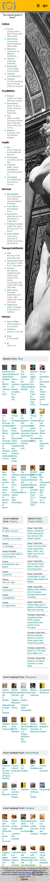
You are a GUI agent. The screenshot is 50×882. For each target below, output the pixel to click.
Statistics (15, 330)
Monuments (15, 42)
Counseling (15, 180)
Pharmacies (15, 159)
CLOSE (25, 879)
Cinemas (15, 82)
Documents (15, 217)
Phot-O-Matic (15, 324)
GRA (15, 255)
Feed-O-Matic (15, 239)
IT (46, 6)
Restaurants (15, 108)
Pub (15, 122)
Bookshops (15, 68)
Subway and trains (15, 263)
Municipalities (15, 199)
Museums (15, 52)
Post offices (15, 208)
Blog (15, 337)
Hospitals (15, 170)
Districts (15, 278)
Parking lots (15, 308)
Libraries (15, 61)
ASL (15, 151)
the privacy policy (28, 872)
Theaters (15, 75)
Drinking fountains (15, 227)
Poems (15, 32)
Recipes (15, 98)
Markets (15, 134)
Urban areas (15, 296)
